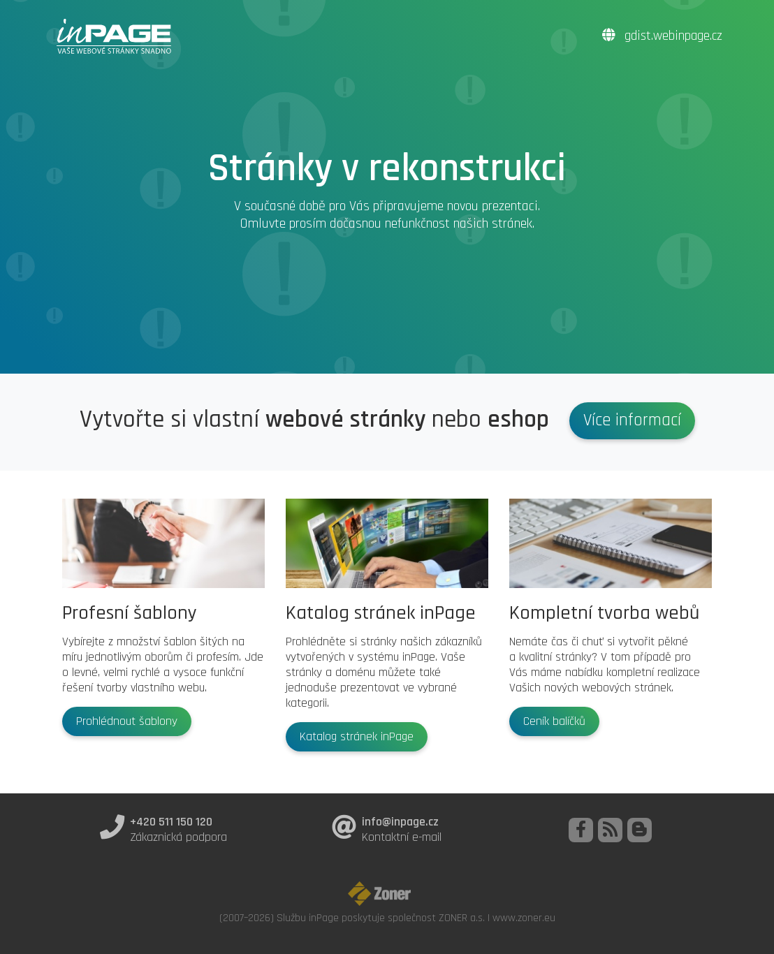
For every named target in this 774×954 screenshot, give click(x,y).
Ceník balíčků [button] (554, 721)
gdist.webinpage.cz (662, 36)
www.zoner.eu (523, 918)
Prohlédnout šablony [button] (126, 721)
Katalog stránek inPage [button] (357, 736)
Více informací (632, 420)
